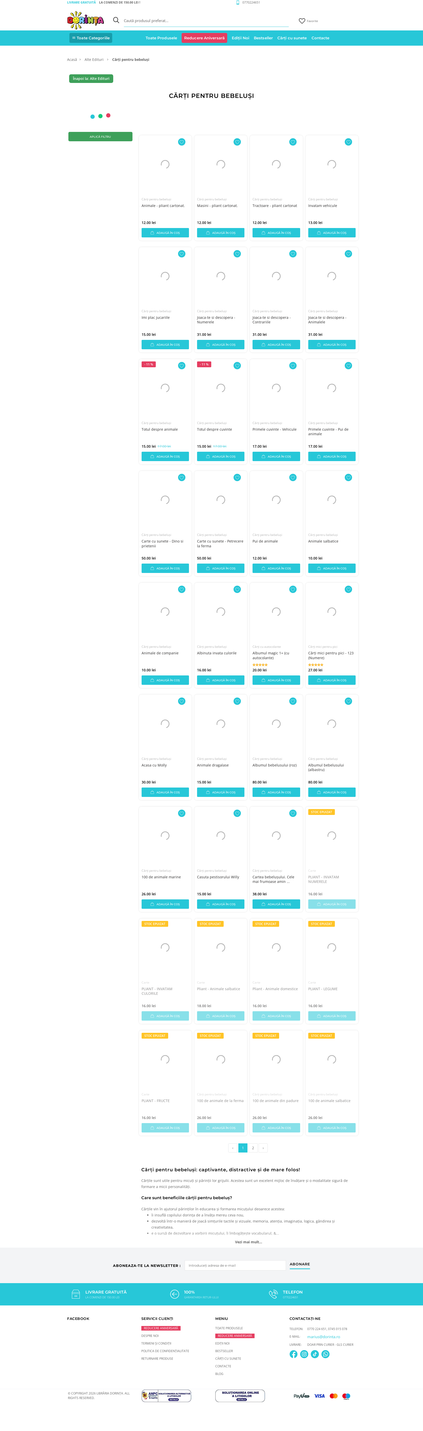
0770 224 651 (316, 1329)
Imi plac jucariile (156, 317)
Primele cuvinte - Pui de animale (328, 431)
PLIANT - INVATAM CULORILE (157, 991)
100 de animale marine (161, 877)
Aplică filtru (100, 136)
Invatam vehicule (322, 205)
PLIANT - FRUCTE (156, 1100)
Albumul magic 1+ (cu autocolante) (271, 655)
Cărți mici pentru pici (322, 646)
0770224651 (251, 2)
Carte (312, 870)
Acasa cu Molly (154, 765)
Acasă (72, 59)
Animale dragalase (213, 765)
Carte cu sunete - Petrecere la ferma (220, 543)
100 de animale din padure (276, 1100)
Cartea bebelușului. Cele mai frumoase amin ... (273, 879)
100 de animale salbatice (329, 1100)
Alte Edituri (95, 59)
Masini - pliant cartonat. (217, 205)
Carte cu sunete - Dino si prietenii (162, 543)
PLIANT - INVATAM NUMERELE (323, 879)
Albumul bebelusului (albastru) (326, 767)
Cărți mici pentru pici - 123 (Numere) (331, 655)
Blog (219, 1374)
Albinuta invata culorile (217, 653)
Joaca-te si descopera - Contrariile (272, 319)
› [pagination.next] (263, 1147)
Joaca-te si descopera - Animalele (327, 319)
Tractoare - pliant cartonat (275, 205)
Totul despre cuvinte (214, 429)
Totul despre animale (160, 429)
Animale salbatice (323, 541)
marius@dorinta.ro (323, 1336)
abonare (300, 1264)
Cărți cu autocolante (267, 646)
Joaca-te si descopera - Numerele (216, 319)
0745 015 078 (337, 1329)
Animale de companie (160, 653)
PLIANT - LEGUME (323, 988)
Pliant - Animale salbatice (218, 988)
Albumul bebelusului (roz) (275, 765)
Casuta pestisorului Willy (218, 877)
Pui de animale (265, 541)
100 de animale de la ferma (220, 1100)
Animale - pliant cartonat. (163, 205)
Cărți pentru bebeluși (156, 199)
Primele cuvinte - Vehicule (275, 429)
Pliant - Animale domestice (275, 988)
